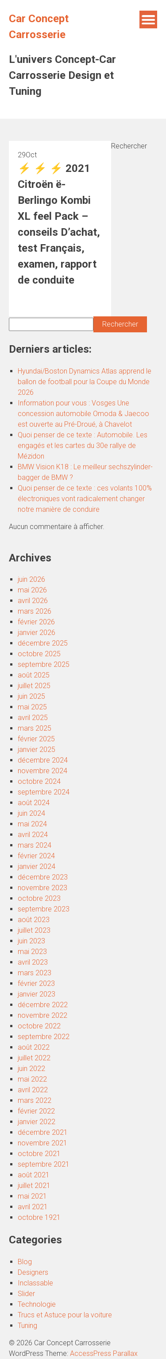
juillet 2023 (34, 930)
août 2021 (34, 1175)
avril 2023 (33, 962)
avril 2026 (33, 600)
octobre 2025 (39, 654)
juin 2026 (31, 579)
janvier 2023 (36, 994)
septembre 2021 (43, 1164)
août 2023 (34, 919)
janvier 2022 (36, 1122)
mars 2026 (34, 611)
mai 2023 (32, 951)
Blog (25, 1262)
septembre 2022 (43, 1036)
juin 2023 (31, 941)
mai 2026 (32, 590)
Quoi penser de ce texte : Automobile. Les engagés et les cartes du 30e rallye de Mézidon (82, 445)
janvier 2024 (36, 866)
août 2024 (34, 802)
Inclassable (35, 1283)
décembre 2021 (43, 1132)
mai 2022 (32, 1079)
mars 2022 (34, 1100)
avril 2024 (33, 834)
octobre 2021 (39, 1153)
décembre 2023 (43, 877)
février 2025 (36, 739)
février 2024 (36, 856)
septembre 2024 (43, 792)
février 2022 (36, 1111)
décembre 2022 (43, 1005)
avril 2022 (33, 1090)
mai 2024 (32, 824)
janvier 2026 (36, 632)
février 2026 (36, 622)
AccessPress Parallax (104, 1353)
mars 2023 (34, 973)
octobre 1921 (39, 1217)
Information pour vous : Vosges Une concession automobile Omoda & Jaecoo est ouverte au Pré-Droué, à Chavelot (83, 413)
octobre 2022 (39, 1026)
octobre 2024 (39, 781)
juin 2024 (31, 813)
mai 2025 (32, 707)
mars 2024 (34, 845)
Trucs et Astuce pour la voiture (65, 1315)
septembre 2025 (43, 664)
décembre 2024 (43, 760)
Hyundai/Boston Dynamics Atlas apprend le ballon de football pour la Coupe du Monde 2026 (84, 382)
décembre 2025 (43, 643)
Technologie (37, 1304)
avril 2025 (33, 717)
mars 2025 (34, 728)
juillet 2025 (34, 685)
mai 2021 (32, 1196)
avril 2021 (33, 1207)
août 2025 (34, 675)
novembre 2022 (42, 1015)
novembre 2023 (42, 888)
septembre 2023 (43, 909)
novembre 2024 (42, 771)
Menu (148, 19)
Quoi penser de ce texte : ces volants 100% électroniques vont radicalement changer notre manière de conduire (85, 499)
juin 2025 (31, 696)
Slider (26, 1293)
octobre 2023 (39, 898)
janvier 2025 (36, 749)
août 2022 (34, 1047)
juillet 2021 (34, 1185)
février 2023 (36, 983)
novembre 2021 (42, 1143)
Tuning (27, 1325)
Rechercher (129, 146)
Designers (33, 1272)
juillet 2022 (34, 1058)
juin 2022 (31, 1068)
